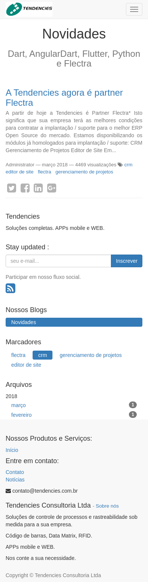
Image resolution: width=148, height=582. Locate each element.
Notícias (15, 480)
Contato (15, 472)
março (74, 404)
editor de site (19, 172)
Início (12, 450)
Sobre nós (107, 506)
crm (128, 164)
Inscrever (127, 261)
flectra (44, 172)
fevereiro (74, 414)
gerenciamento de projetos (84, 172)
